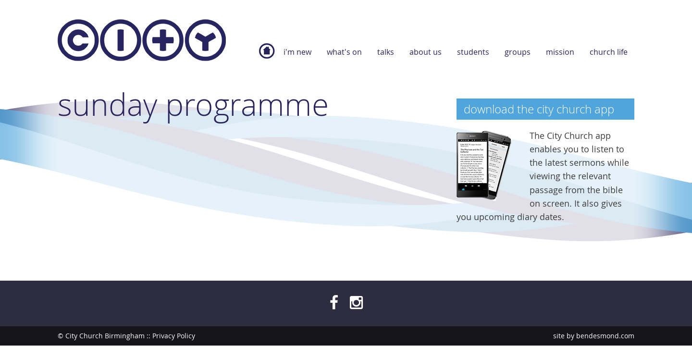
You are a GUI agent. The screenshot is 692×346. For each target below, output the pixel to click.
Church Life (609, 52)
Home (267, 55)
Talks (385, 52)
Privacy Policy (173, 335)
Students (473, 52)
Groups (518, 52)
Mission (560, 52)
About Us (425, 52)
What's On (344, 52)
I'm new (297, 52)
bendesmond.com (605, 335)
